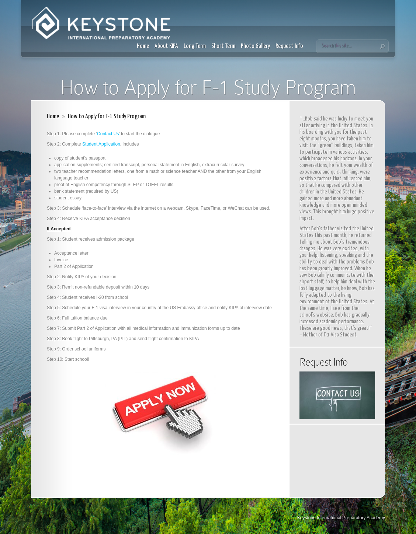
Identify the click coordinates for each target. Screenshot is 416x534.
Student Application (101, 144)
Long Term (195, 46)
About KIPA (166, 46)
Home (143, 46)
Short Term (223, 46)
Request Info (289, 46)
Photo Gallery (255, 46)
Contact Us (108, 133)
